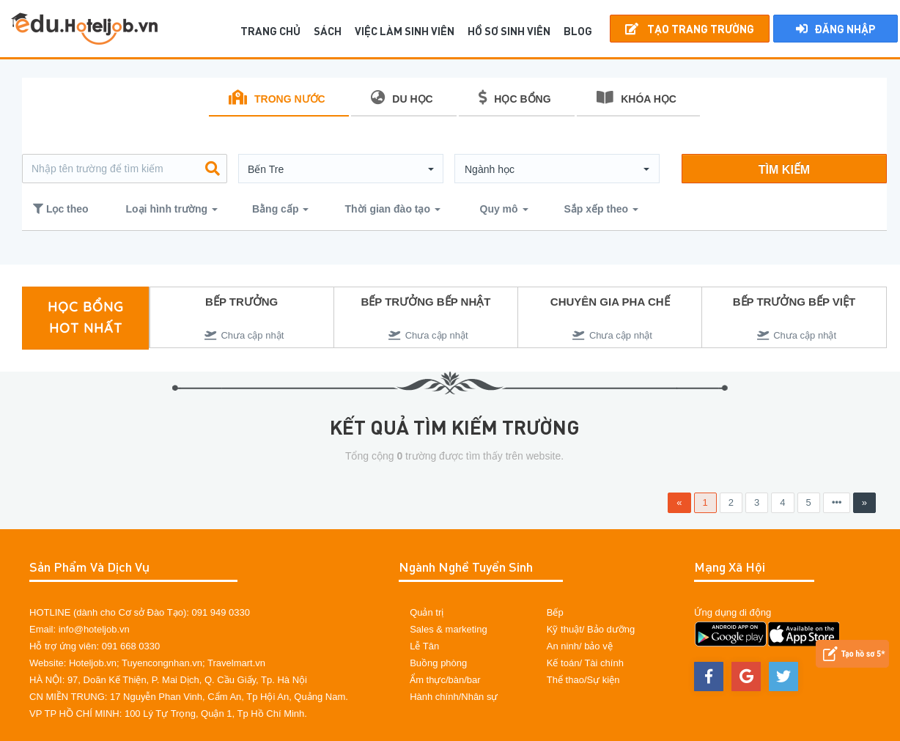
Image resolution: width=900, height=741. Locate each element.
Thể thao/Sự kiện (583, 679)
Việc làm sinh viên (404, 30)
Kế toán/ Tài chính (585, 662)
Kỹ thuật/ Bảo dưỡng (591, 629)
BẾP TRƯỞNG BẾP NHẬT (425, 301)
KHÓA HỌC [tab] (636, 97)
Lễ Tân (424, 646)
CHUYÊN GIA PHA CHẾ (610, 301)
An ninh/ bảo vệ (580, 646)
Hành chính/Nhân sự (454, 696)
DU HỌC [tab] (401, 97)
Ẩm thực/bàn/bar (445, 679)
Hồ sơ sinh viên (509, 30)
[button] (341, 169)
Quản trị (426, 612)
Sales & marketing (448, 629)
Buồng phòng (438, 662)
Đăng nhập (835, 28)
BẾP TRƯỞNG (241, 301)
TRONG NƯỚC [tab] (277, 97)
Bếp (555, 612)
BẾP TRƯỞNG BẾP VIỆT (794, 301)
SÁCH (328, 30)
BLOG (578, 30)
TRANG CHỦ (270, 30)
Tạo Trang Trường (689, 28)
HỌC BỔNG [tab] (514, 97)
